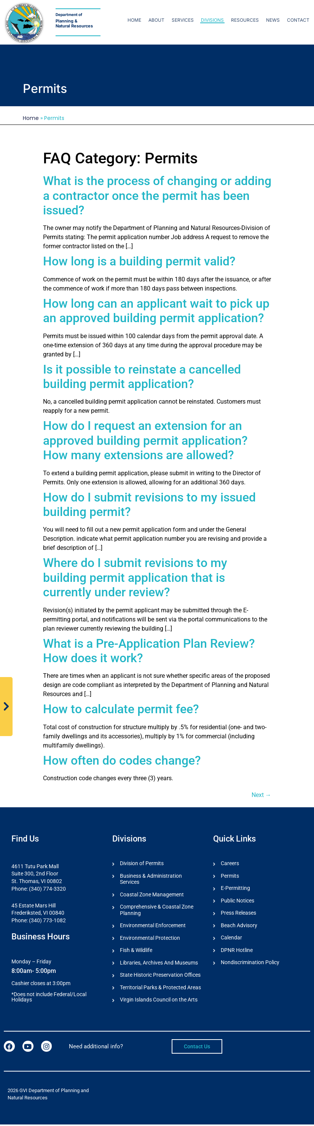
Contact (298, 20)
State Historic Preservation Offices (160, 976)
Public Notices (237, 901)
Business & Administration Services (151, 879)
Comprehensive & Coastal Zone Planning (156, 910)
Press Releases (238, 913)
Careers (230, 863)
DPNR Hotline (237, 951)
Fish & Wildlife (136, 951)
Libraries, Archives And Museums (159, 964)
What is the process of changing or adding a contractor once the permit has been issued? (157, 195)
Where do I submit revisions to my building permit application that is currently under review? (135, 577)
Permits (230, 876)
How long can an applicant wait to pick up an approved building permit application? (156, 310)
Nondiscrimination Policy (250, 963)
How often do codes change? (122, 760)
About (156, 20)
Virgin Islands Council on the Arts (159, 1001)
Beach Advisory (239, 926)
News (273, 20)
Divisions (212, 20)
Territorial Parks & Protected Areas (160, 988)
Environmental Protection (150, 939)
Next (261, 795)
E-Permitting (235, 888)
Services (183, 20)
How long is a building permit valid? (139, 261)
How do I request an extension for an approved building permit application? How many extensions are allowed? (145, 440)
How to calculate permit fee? (121, 709)
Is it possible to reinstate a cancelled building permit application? (142, 376)
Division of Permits (142, 863)
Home (134, 20)
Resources (245, 20)
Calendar (231, 938)
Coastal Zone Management (152, 895)
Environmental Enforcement (153, 926)
